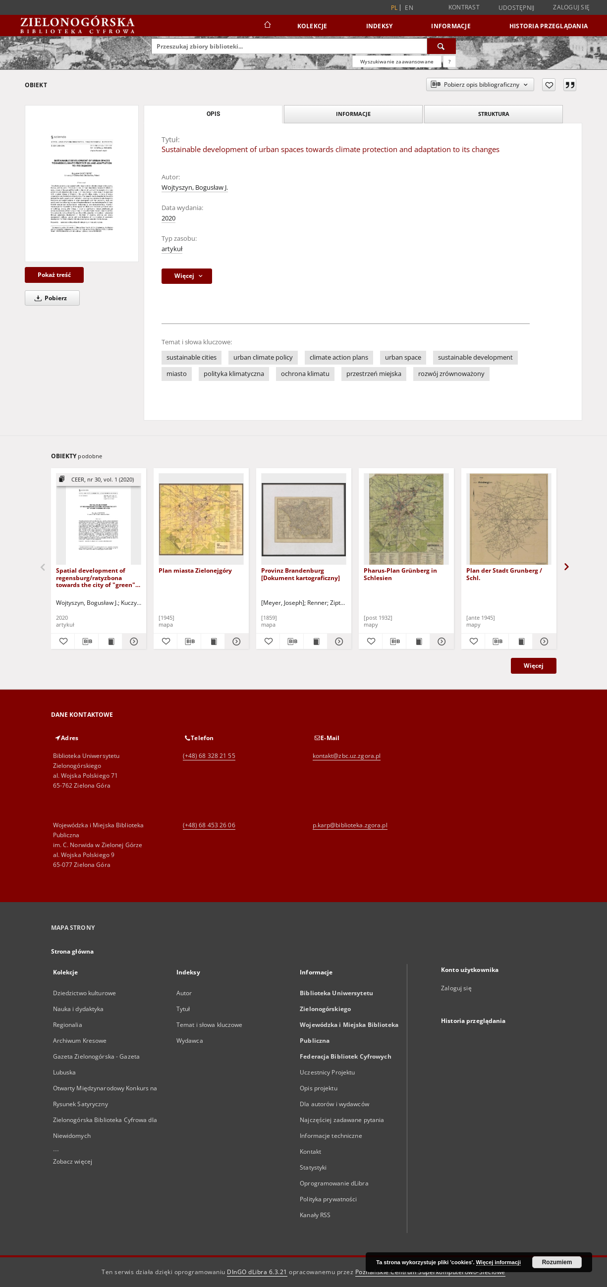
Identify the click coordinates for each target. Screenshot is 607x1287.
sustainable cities (191, 357)
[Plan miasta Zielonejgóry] (201, 519)
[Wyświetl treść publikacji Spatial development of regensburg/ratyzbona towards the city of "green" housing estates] (110, 641)
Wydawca (189, 1040)
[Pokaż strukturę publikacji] (98, 480)
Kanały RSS (315, 1215)
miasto (176, 374)
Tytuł (183, 1009)
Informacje (451, 26)
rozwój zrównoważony (451, 374)
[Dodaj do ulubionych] (548, 84)
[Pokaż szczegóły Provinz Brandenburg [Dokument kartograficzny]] (337, 641)
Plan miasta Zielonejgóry (195, 570)
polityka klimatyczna (234, 374)
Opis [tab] (213, 113)
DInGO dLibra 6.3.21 (257, 1272)
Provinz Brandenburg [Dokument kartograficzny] (300, 574)
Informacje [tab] (353, 113)
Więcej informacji (498, 1262)
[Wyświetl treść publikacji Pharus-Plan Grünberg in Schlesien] (418, 641)
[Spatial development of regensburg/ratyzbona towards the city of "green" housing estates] (98, 519)
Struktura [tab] (493, 113)
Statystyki (313, 1167)
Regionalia (67, 1024)
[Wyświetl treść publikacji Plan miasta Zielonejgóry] (212, 641)
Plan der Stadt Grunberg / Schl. (504, 574)
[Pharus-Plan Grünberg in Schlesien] (406, 519)
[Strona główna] (267, 26)
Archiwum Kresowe (80, 1040)
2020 (168, 218)
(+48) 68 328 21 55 (209, 755)
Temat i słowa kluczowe (209, 1024)
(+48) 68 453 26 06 (209, 825)
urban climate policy (263, 357)
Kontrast (464, 7)
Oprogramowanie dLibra (334, 1183)
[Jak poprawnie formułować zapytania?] (449, 61)
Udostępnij (516, 8)
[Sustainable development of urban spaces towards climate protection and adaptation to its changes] (81, 183)
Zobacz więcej (73, 1161)
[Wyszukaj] (441, 46)
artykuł (172, 249)
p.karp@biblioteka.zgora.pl (350, 825)
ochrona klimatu (305, 374)
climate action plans (339, 357)
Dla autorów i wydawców (334, 1104)
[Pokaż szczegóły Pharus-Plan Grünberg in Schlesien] (440, 641)
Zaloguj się (571, 7)
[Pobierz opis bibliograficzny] (86, 641)
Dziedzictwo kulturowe (84, 993)
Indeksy (379, 26)
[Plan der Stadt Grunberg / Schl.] (509, 519)
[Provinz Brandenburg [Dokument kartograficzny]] (304, 519)
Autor (184, 993)
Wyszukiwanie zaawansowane (397, 61)
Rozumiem (557, 1262)
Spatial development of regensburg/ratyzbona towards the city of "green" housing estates (95, 577)
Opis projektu (318, 1088)
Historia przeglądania (548, 26)
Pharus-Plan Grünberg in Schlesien (400, 574)
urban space (403, 357)
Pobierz (49, 298)
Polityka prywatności (328, 1199)
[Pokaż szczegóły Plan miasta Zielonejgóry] (235, 641)
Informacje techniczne (331, 1135)
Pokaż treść (54, 274)
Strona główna (72, 951)
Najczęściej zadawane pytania (342, 1120)
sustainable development (475, 357)
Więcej (534, 665)
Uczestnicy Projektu (327, 1072)
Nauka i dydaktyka (78, 1009)
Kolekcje (312, 26)
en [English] (409, 7)
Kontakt (310, 1151)
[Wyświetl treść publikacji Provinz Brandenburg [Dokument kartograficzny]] (315, 641)
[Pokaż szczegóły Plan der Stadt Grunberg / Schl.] (542, 641)
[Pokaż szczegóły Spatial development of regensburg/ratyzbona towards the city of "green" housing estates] (132, 641)
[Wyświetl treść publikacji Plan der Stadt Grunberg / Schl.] (520, 641)
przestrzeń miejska (373, 374)
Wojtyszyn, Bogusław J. (195, 187)
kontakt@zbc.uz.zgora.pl (347, 755)
